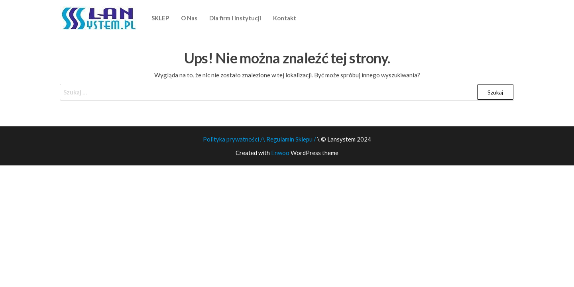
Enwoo (280, 152)
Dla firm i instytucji (235, 18)
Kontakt (284, 18)
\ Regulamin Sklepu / (290, 139)
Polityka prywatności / (233, 139)
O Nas (189, 18)
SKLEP (160, 18)
